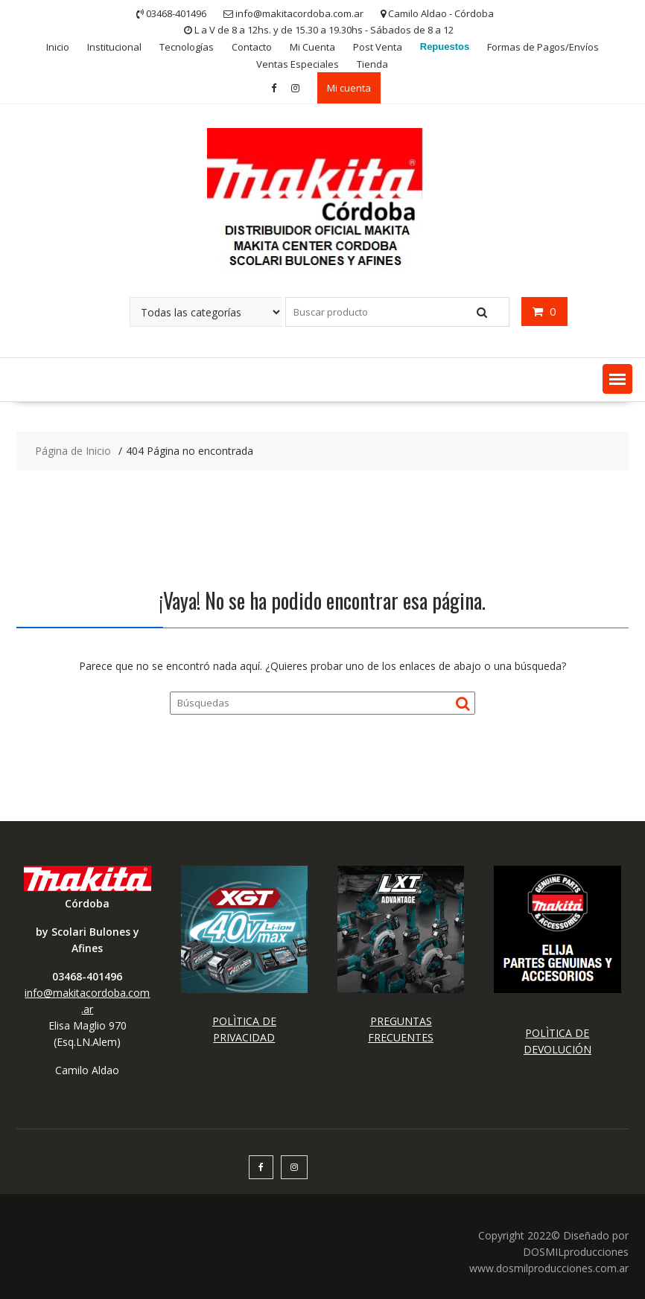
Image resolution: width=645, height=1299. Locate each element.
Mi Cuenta (312, 47)
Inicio (57, 47)
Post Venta (377, 47)
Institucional (114, 47)
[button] (617, 379)
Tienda (372, 64)
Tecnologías (186, 47)
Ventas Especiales (297, 64)
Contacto (252, 47)
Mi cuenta (349, 88)
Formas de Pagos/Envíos (543, 47)
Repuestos (444, 46)
